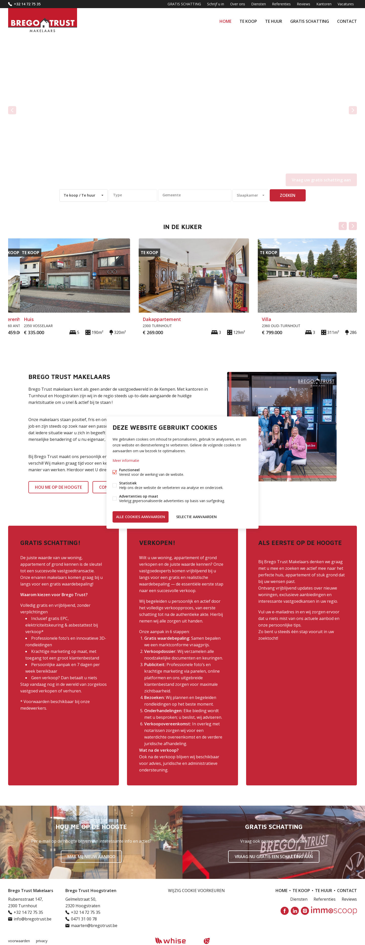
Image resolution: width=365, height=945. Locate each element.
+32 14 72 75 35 (27, 4)
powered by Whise (176, 940)
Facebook (285, 911)
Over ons (237, 4)
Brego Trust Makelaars (30, 890)
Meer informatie (126, 460)
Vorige (343, 226)
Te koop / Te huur (79, 195)
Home (225, 21)
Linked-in (295, 911)
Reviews (303, 4)
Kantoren (324, 4)
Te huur (273, 21)
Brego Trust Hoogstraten (90, 890)
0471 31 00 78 (84, 919)
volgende (353, 110)
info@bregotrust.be (32, 919)
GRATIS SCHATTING (309, 21)
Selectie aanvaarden (196, 516)
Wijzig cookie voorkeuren (196, 890)
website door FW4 (207, 941)
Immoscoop (334, 910)
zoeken (287, 195)
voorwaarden (19, 940)
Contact (347, 21)
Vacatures (346, 4)
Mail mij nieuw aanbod (91, 856)
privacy (41, 940)
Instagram (305, 911)
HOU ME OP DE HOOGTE (58, 487)
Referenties (281, 4)
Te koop (248, 21)
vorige (12, 110)
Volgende (353, 226)
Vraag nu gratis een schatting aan (274, 856)
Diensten (258, 4)
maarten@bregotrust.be (94, 925)
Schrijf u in (215, 4)
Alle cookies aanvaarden (140, 516)
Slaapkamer (247, 195)
